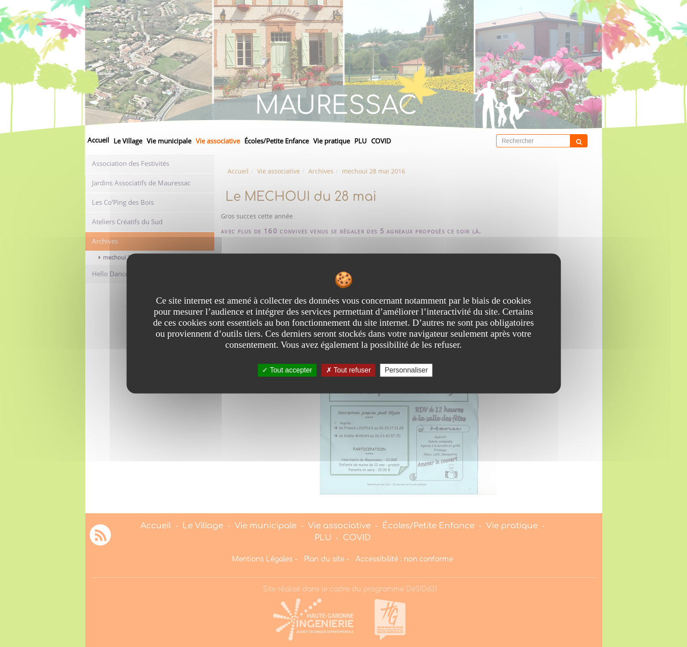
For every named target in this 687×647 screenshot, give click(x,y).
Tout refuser (348, 370)
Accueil (98, 140)
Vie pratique (331, 141)
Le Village (128, 141)
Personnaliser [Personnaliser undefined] (406, 370)
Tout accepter (287, 370)
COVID (381, 141)
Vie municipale (169, 141)
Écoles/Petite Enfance (276, 141)
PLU (360, 141)
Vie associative (218, 141)
